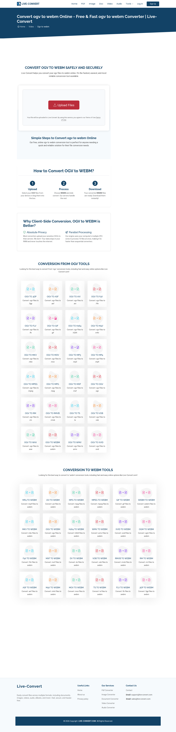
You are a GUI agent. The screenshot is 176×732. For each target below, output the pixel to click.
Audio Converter (108, 707)
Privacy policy (82, 699)
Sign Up (153, 4)
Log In (140, 3)
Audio (119, 3)
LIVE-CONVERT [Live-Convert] (28, 4)
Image (92, 3)
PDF (83, 3)
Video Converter (108, 703)
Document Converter (110, 699)
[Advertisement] (63, 56)
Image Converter (108, 694)
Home (74, 3)
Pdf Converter (107, 690)
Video (110, 3)
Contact (129, 690)
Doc (101, 3)
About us (81, 694)
